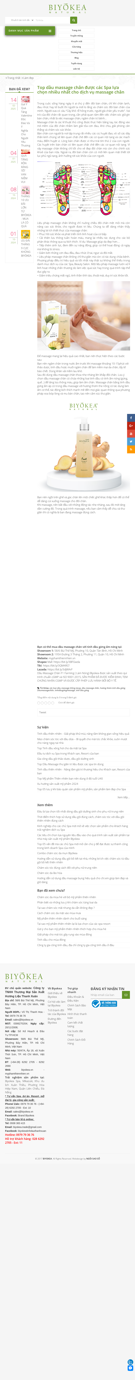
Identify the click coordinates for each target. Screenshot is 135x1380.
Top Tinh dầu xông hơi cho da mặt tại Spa (61, 726)
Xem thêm (45, 783)
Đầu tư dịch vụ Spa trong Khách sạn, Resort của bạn (68, 731)
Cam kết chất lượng (75, 1002)
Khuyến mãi (76, 36)
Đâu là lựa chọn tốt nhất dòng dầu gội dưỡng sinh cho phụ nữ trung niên (80, 789)
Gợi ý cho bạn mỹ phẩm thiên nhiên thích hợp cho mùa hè (71, 907)
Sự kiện (43, 705)
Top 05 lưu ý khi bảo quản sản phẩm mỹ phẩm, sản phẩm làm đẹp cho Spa (81, 767)
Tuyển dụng (76, 47)
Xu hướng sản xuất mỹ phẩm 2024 (57, 762)
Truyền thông (111, 30)
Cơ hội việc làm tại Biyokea (56, 981)
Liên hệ (111, 47)
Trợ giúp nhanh (73, 968)
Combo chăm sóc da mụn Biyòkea (57, 831)
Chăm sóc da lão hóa (49, 851)
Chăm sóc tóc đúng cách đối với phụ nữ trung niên (67, 845)
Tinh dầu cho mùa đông (51, 917)
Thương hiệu (76, 41)
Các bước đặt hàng (75, 1011)
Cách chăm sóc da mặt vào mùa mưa (59, 891)
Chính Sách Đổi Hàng (76, 1019)
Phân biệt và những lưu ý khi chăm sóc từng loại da (67, 880)
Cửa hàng (111, 36)
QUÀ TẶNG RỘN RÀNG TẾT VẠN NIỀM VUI (24, 147)
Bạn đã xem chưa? (51, 868)
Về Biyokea (55, 966)
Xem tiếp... (124, 775)
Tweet (42, 690)
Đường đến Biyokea (54, 998)
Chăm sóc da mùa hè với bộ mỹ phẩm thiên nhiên (66, 875)
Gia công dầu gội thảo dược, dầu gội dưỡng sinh (65, 737)
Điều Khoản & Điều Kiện (76, 976)
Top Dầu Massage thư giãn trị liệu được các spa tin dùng (70, 742)
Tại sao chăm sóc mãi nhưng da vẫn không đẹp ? (66, 886)
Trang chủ (76, 30)
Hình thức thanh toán (77, 993)
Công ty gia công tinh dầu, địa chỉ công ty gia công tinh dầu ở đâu (75, 923)
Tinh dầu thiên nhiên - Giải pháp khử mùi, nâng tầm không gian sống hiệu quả (83, 711)
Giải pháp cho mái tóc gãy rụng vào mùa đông (64, 912)
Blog (112, 41)
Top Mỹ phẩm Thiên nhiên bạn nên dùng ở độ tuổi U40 (70, 756)
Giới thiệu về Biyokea (55, 973)
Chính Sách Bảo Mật (77, 985)
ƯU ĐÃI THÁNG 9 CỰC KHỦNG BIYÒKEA (26, 226)
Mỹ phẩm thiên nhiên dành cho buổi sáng (62, 896)
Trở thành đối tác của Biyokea (57, 990)
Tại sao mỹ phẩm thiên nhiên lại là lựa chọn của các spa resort (73, 902)
